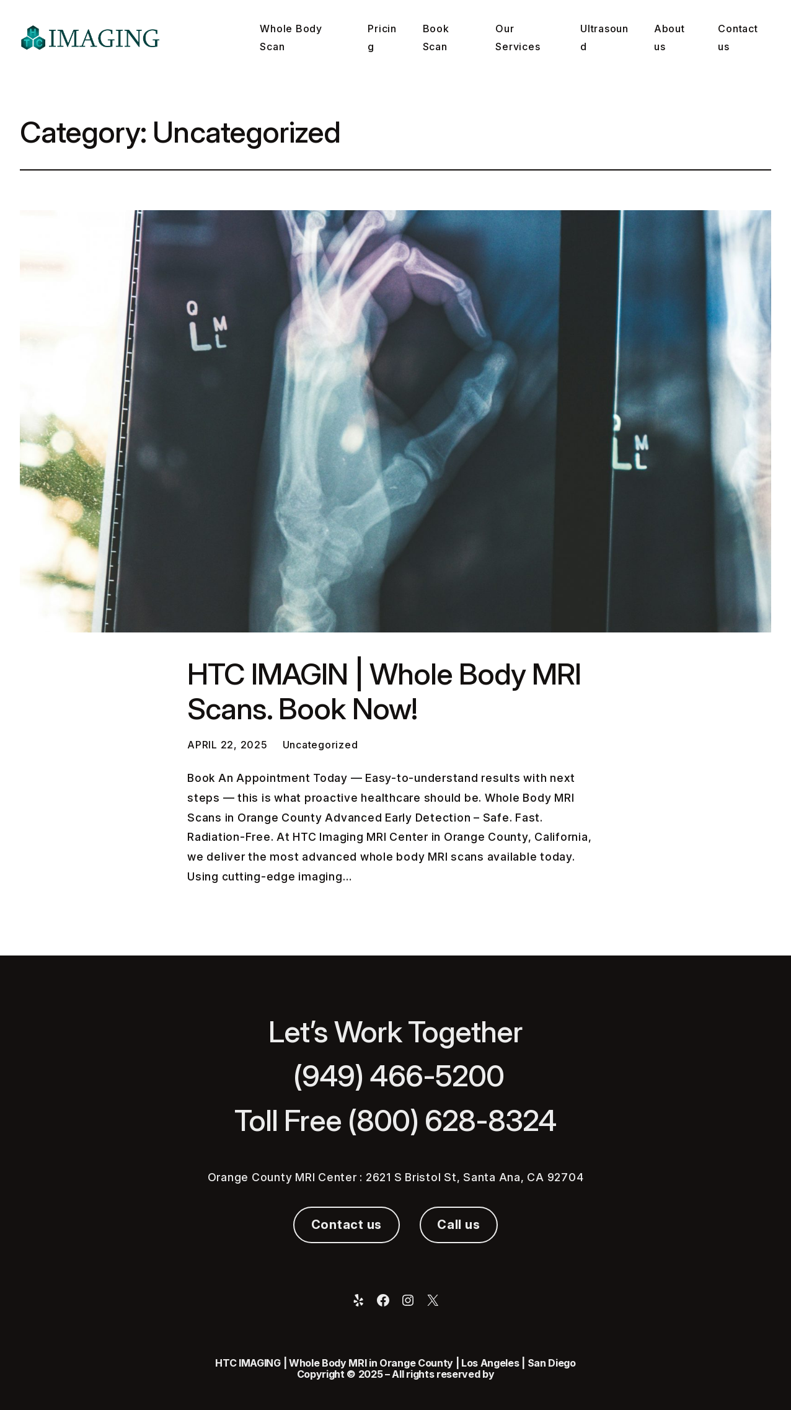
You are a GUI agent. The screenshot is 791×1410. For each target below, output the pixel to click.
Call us (458, 1224)
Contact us (346, 1224)
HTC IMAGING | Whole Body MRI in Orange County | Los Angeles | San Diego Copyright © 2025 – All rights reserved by (395, 1368)
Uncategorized (320, 744)
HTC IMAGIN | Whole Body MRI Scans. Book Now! (384, 691)
